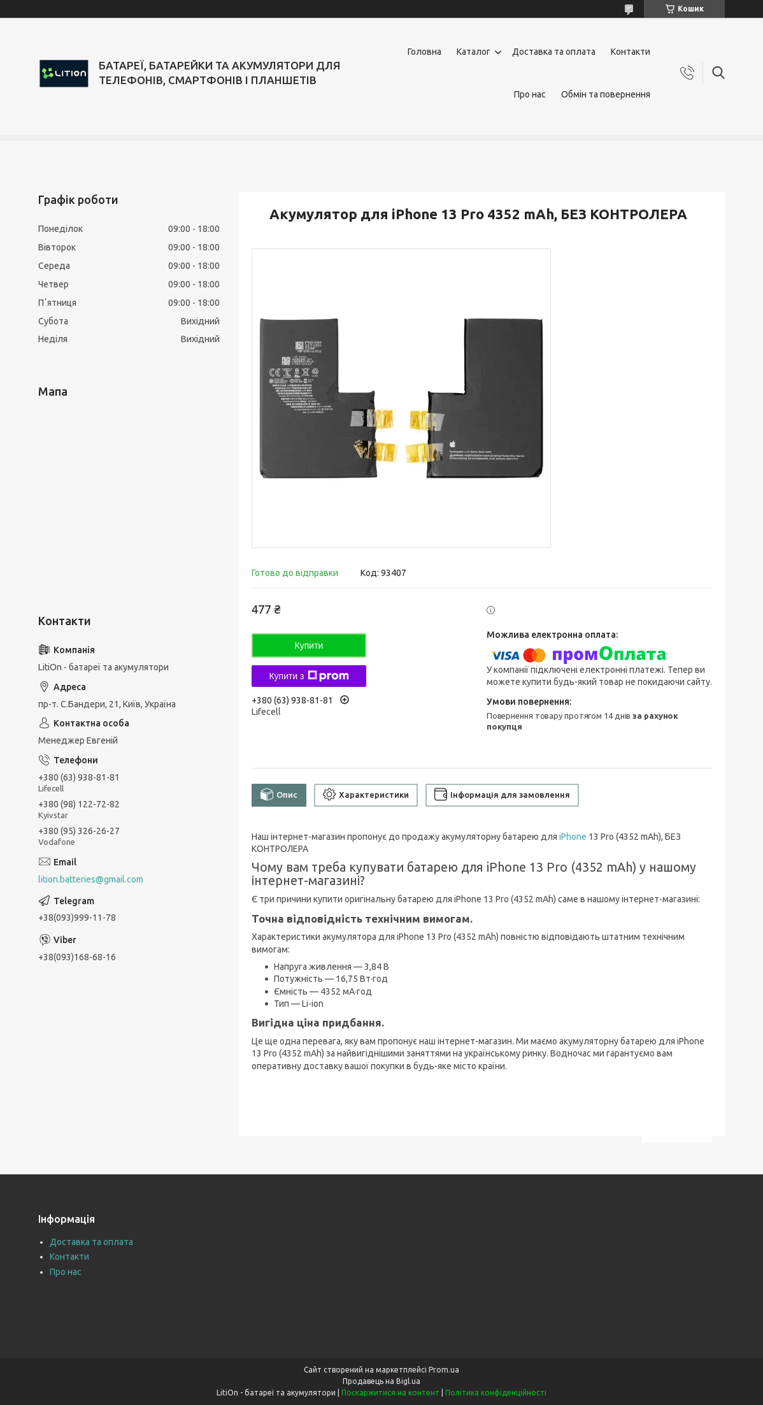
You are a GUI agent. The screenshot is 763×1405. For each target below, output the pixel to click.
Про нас (530, 94)
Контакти (630, 52)
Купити (309, 645)
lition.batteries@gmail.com (90, 879)
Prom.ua (444, 1369)
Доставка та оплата (553, 52)
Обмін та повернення (605, 94)
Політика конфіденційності (495, 1392)
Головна (424, 52)
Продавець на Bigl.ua (381, 1381)
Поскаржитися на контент (390, 1392)
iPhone (573, 837)
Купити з (308, 676)
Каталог (473, 52)
